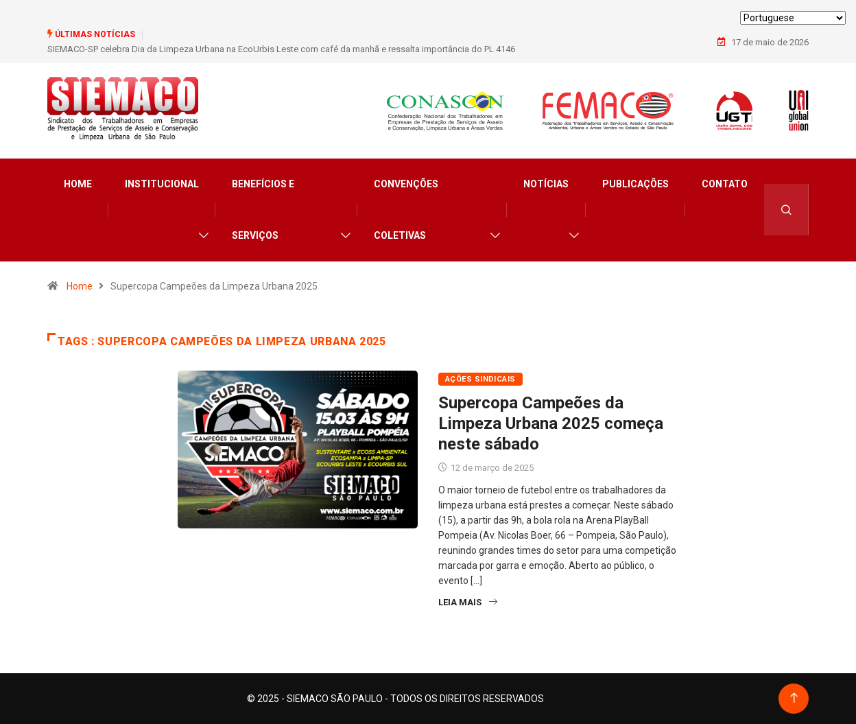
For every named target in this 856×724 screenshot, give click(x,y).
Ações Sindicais (480, 379)
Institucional (162, 183)
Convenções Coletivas (406, 209)
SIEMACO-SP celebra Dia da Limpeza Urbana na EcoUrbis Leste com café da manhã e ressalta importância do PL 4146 (281, 49)
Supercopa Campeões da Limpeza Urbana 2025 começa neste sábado (550, 423)
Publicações (635, 183)
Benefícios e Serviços (263, 209)
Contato (725, 183)
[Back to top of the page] (794, 698)
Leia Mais (467, 602)
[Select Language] (793, 18)
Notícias (546, 183)
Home (78, 183)
